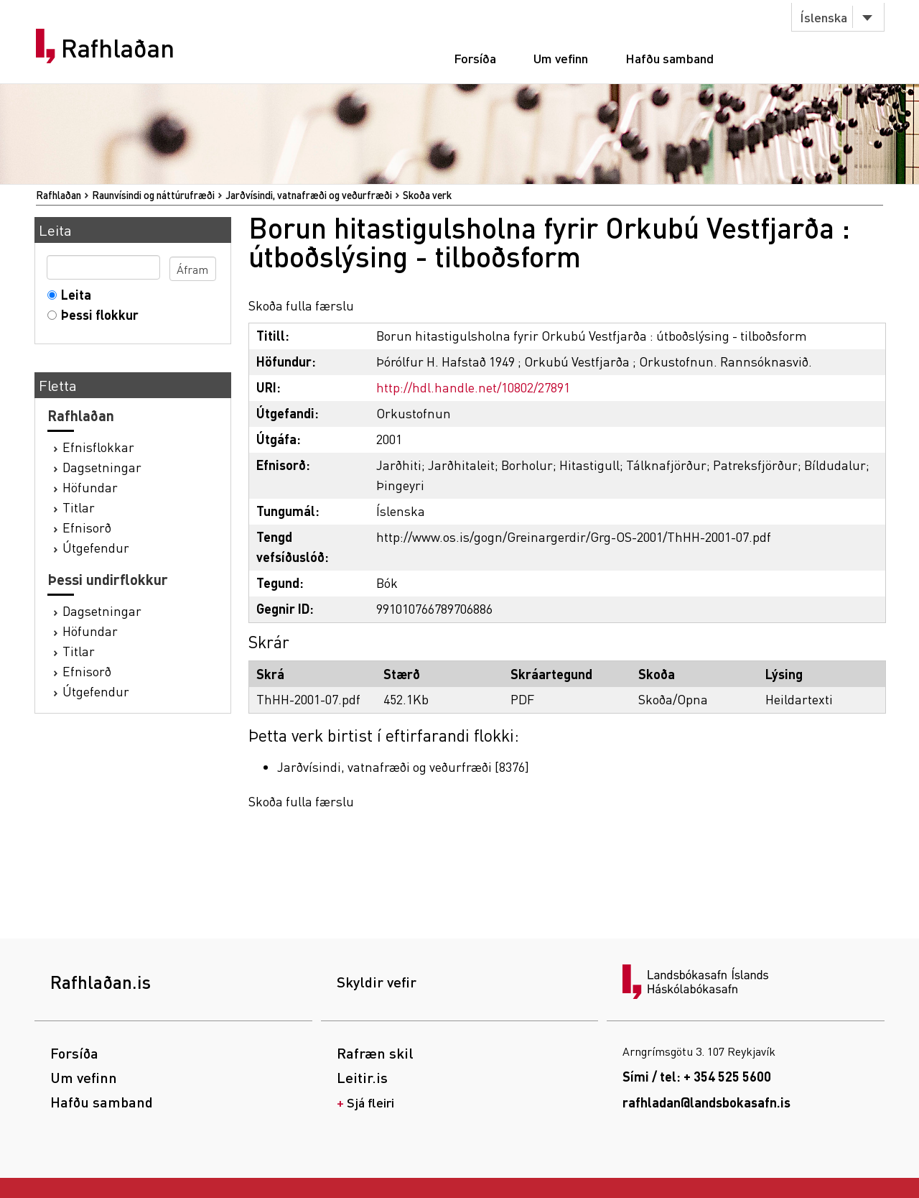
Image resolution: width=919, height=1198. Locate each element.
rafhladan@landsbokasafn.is (706, 1102)
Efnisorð (86, 527)
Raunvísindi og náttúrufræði (153, 194)
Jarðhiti (398, 464)
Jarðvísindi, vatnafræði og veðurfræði (308, 194)
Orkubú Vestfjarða (577, 361)
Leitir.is (362, 1077)
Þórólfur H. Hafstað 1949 (445, 361)
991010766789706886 (434, 608)
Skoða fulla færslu (301, 305)
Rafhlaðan (117, 48)
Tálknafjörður (666, 464)
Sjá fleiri (370, 1102)
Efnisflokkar (98, 446)
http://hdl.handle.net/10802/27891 (473, 387)
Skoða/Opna (673, 699)
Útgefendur (95, 547)
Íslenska (823, 17)
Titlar (78, 507)
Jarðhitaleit (461, 464)
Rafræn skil (375, 1052)
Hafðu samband (669, 58)
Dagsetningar (101, 467)
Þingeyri (400, 484)
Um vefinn (560, 58)
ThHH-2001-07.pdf (308, 699)
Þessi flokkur (97, 314)
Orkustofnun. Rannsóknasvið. (725, 361)
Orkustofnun (413, 413)
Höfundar (90, 487)
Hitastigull (589, 464)
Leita (73, 294)
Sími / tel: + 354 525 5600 (696, 1076)
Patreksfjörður (755, 464)
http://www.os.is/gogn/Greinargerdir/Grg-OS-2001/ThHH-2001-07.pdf (573, 536)
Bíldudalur (835, 464)
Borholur (527, 464)
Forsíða (475, 58)
